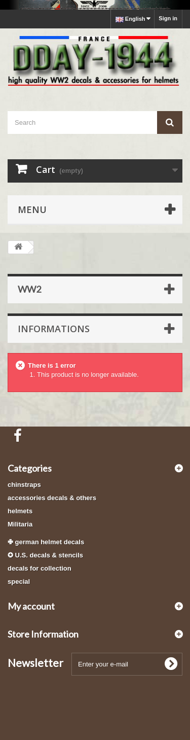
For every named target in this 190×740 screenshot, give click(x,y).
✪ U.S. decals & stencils (45, 555)
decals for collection (39, 568)
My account (31, 606)
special (19, 581)
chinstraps (24, 484)
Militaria (20, 524)
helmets (20, 511)
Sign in (168, 18)
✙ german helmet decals (46, 542)
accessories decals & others (52, 498)
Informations (54, 329)
